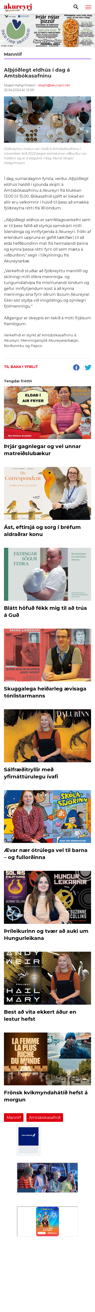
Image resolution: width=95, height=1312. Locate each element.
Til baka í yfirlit (21, 367)
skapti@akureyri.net (54, 85)
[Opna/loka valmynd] (88, 7)
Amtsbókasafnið (45, 1117)
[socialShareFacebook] (76, 368)
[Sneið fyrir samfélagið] (47, 30)
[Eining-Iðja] (47, 1272)
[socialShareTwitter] (88, 368)
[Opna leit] (76, 7)
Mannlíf (14, 1117)
